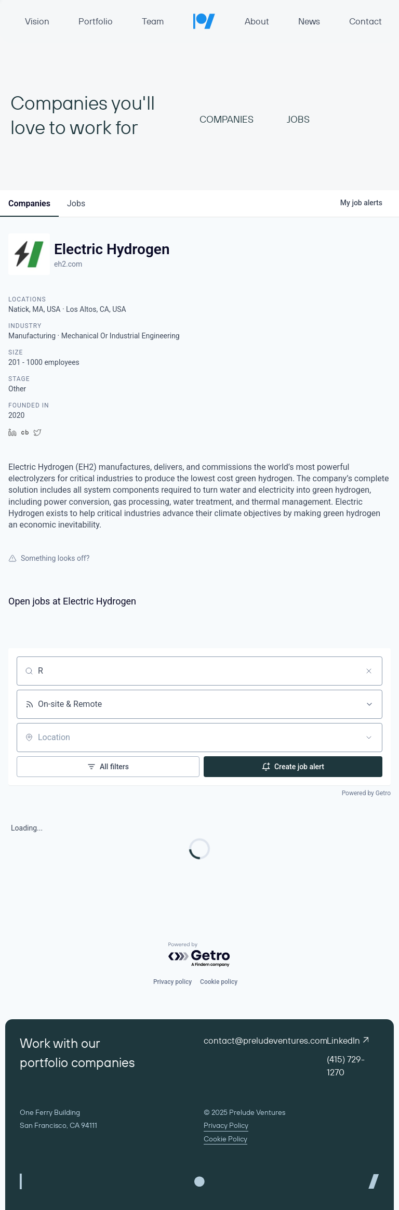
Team (153, 21)
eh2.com (68, 264)
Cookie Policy (225, 1138)
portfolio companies (77, 1062)
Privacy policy (172, 981)
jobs (76, 203)
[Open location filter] (368, 737)
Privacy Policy (226, 1125)
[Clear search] (368, 671)
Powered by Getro (366, 793)
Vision (37, 21)
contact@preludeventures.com (265, 1040)
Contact (365, 21)
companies (29, 203)
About (257, 21)
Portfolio (95, 21)
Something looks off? (48, 558)
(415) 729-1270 (346, 1065)
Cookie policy (218, 981)
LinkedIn (348, 1040)
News (309, 21)
